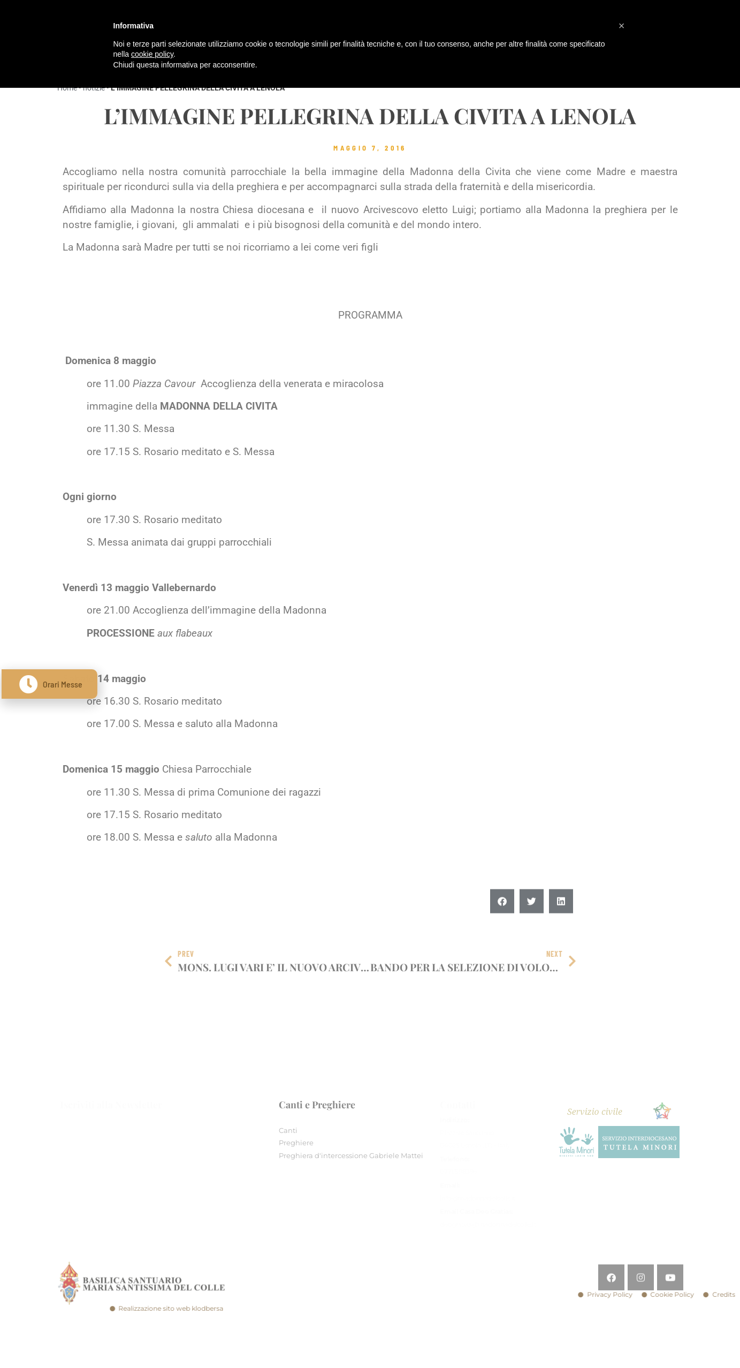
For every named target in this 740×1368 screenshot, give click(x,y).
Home (67, 88)
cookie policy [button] (152, 54)
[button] (502, 922)
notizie (94, 88)
